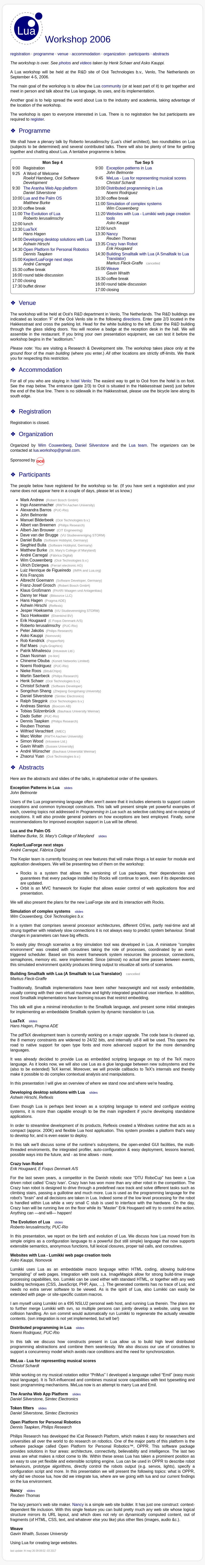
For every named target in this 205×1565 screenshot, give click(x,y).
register (37, 119)
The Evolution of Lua (41, 214)
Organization (36, 434)
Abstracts (31, 767)
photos (65, 63)
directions (131, 319)
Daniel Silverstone (92, 445)
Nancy (112, 234)
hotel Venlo (81, 381)
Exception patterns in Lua (129, 168)
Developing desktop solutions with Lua (57, 239)
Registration (35, 411)
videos (86, 63)
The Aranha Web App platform (50, 188)
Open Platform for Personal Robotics (56, 249)
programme (43, 54)
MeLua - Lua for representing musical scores (146, 178)
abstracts (161, 54)
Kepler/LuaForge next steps (48, 259)
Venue (27, 302)
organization (115, 54)
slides (68, 788)
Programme (34, 130)
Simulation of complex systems (134, 204)
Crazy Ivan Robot (122, 244)
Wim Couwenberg (54, 445)
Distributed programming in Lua (134, 188)
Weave (112, 268)
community (111, 86)
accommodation (86, 54)
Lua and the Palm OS (42, 198)
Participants (34, 474)
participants (139, 54)
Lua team (138, 445)
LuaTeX (30, 229)
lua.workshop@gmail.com (56, 450)
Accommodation (40, 369)
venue (62, 54)
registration (20, 54)
